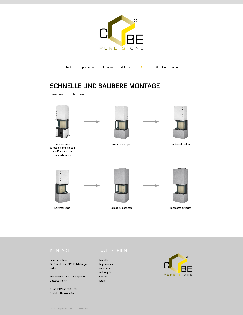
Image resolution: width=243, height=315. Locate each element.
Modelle (103, 260)
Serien (69, 67)
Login (174, 67)
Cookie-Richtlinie (82, 308)
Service (161, 67)
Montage (145, 67)
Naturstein (109, 67)
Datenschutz (67, 308)
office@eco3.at (67, 293)
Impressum (55, 308)
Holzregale (128, 67)
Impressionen (88, 67)
